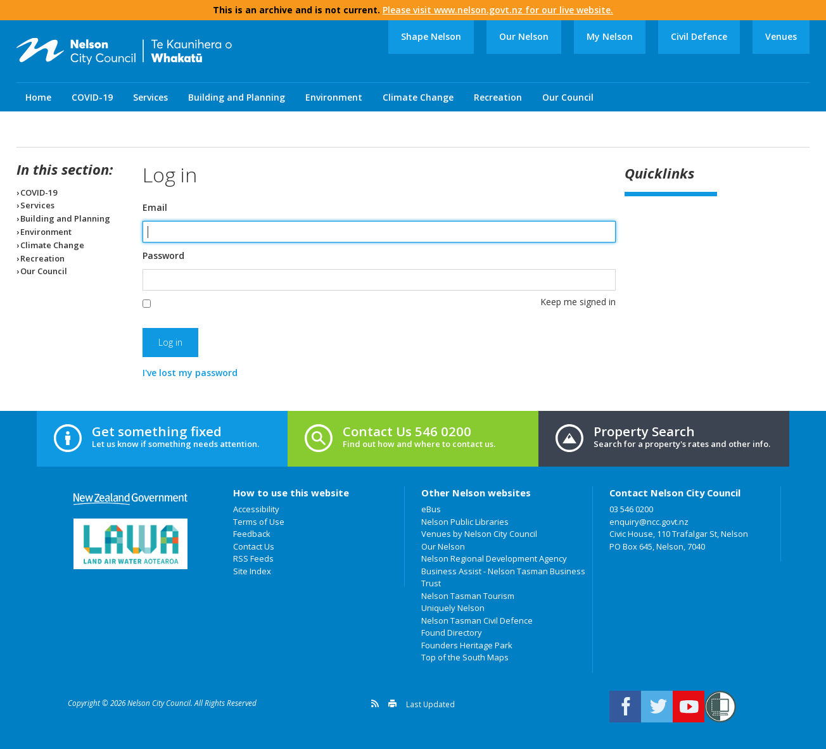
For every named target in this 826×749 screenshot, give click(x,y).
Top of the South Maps (465, 657)
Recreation (498, 97)
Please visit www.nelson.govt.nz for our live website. (498, 10)
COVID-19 (92, 97)
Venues (781, 36)
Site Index (252, 571)
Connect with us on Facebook (625, 706)
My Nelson (610, 36)
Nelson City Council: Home (124, 51)
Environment (333, 97)
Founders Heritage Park (466, 645)
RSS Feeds (253, 558)
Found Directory (451, 632)
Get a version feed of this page (375, 703)
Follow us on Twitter (657, 706)
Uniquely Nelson (453, 608)
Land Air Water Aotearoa (130, 544)
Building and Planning (236, 97)
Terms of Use (258, 521)
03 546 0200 (631, 509)
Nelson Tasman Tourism (467, 595)
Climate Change (418, 97)
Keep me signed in (578, 301)
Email (155, 207)
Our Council (568, 97)
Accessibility (256, 509)
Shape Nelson (431, 36)
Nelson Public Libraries (465, 521)
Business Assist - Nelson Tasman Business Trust (503, 577)
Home (38, 97)
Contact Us (253, 546)
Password (163, 255)
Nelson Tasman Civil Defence (477, 620)
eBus (431, 509)
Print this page (392, 703)
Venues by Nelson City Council (479, 533)
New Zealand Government (130, 499)
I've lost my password (190, 373)
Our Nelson (524, 36)
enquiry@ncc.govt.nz (649, 521)
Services (150, 97)
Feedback (251, 533)
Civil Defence (699, 36)
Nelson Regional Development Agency (494, 558)
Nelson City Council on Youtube (688, 706)
